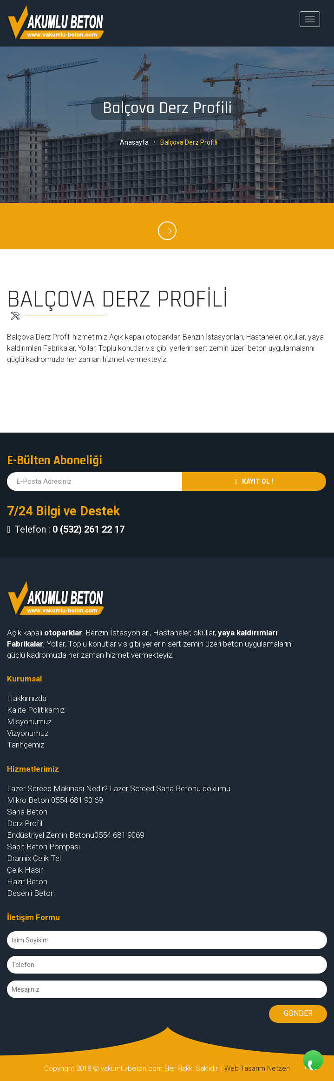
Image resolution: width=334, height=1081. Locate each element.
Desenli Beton (31, 893)
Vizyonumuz (27, 733)
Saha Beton (27, 811)
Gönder (298, 1013)
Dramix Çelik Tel (34, 858)
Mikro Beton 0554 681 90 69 (55, 800)
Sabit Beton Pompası (43, 846)
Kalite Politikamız (36, 709)
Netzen (278, 1068)
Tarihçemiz (25, 744)
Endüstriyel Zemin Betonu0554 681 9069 (75, 835)
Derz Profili (25, 823)
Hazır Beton (27, 881)
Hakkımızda (26, 698)
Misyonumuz (29, 721)
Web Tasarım (244, 1068)
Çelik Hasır (25, 869)
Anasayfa (134, 142)
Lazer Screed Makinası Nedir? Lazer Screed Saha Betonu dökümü (118, 788)
